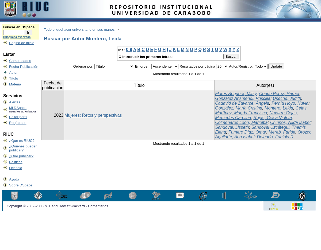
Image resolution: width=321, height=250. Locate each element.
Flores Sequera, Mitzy (236, 93)
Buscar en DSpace (19, 27)
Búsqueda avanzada (16, 36)
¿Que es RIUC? (22, 141)
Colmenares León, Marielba (241, 122)
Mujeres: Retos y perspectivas (93, 115)
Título (13, 78)
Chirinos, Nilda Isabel (290, 122)
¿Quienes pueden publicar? (23, 148)
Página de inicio (21, 43)
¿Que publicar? (21, 156)
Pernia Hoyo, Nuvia (290, 103)
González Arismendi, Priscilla (242, 98)
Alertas (14, 102)
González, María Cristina (238, 108)
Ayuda (14, 179)
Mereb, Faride (282, 132)
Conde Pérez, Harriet (279, 93)
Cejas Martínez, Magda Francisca (260, 110)
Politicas (15, 162)
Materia (15, 84)
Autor (13, 73)
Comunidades (20, 61)
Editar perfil (18, 117)
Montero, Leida (279, 108)
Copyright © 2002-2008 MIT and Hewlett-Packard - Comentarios (57, 206)
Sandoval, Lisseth (232, 127)
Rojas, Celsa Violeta (272, 117)
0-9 (129, 49)
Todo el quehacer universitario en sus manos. (80, 30)
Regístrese (17, 123)
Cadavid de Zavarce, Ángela (242, 103)
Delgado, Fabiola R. (276, 137)
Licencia (15, 168)
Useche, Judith (287, 98)
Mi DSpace (17, 108)
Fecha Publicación (23, 67)
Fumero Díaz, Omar (247, 132)
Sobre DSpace (20, 185)
